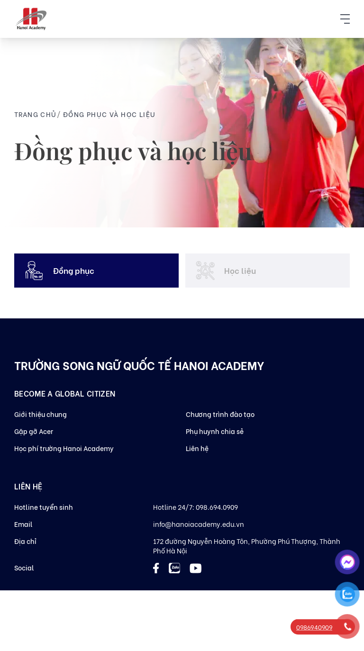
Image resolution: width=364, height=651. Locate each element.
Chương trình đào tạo (220, 414)
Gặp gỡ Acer (33, 431)
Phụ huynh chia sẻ (215, 431)
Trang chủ (35, 114)
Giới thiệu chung (40, 414)
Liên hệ (197, 448)
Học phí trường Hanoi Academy (64, 448)
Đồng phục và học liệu (109, 114)
